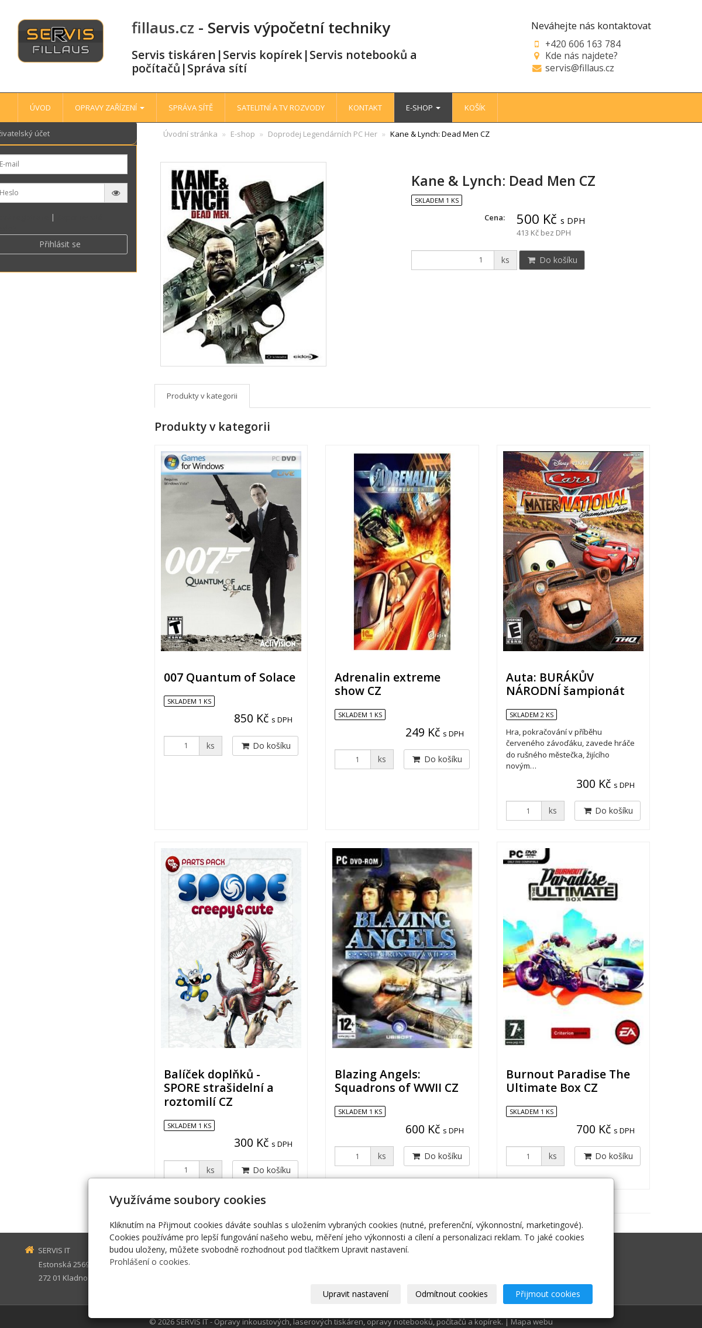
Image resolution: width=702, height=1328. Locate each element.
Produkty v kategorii (202, 395)
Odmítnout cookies (452, 1293)
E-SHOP (423, 107)
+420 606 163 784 (583, 43)
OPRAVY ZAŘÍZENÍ (109, 107)
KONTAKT (365, 107)
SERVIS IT (192, 1321)
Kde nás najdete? (581, 55)
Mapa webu (532, 1321)
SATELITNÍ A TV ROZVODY (281, 107)
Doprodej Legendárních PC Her (322, 134)
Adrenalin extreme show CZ (388, 683)
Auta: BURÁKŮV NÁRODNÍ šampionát (565, 683)
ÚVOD (40, 107)
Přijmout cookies (547, 1293)
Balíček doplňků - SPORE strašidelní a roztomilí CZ (219, 1087)
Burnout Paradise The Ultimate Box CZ (568, 1080)
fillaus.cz (163, 27)
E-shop (242, 134)
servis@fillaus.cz (579, 67)
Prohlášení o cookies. (149, 1261)
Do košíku (551, 259)
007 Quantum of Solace (229, 677)
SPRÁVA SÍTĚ (190, 107)
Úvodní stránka (190, 134)
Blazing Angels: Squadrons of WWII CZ (397, 1080)
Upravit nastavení (356, 1293)
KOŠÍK (475, 107)
